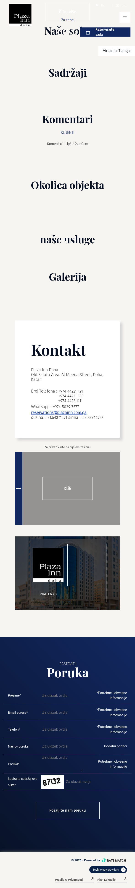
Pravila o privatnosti (74, 879)
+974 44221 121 (70, 391)
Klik (67, 488)
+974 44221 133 (71, 396)
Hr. (100, 5)
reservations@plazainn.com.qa (59, 412)
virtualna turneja (116, 50)
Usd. (121, 5)
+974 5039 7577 (66, 406)
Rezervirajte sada (100, 32)
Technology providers (109, 869)
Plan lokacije (112, 879)
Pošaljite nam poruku (67, 810)
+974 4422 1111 (70, 401)
